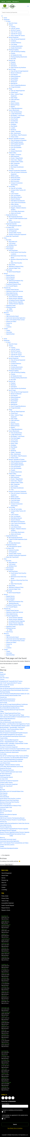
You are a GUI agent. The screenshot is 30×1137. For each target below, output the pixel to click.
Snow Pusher (14, 119)
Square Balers (14, 78)
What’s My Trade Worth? (12, 236)
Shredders (13, 124)
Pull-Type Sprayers (16, 145)
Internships (9, 332)
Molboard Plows (15, 105)
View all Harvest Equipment (18, 39)
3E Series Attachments (14, 222)
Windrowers (14, 81)
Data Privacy (9, 311)
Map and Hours (5, 919)
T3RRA (10, 309)
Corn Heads (14, 44)
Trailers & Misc (12, 152)
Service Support (10, 279)
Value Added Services (11, 293)
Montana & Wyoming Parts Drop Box (9, 802)
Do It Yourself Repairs (11, 286)
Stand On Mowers (15, 199)
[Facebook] (12, 1097)
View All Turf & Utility (16, 188)
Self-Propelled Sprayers (17, 142)
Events (8, 325)
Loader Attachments (16, 113)
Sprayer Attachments (16, 151)
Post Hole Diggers (15, 117)
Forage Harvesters (15, 87)
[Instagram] (9, 1097)
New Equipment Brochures (15, 216)
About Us (6, 312)
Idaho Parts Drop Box (16, 263)
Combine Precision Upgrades (16, 303)
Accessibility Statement (7, 903)
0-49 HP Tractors (15, 28)
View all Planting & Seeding (18, 51)
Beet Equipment (15, 156)
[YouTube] (6, 1097)
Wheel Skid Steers (15, 177)
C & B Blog (4, 889)
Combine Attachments (17, 46)
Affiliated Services (11, 307)
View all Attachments (16, 112)
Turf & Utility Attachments (17, 211)
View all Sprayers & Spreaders (18, 140)
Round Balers (14, 80)
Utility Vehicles (15, 204)
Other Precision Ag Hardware (18, 67)
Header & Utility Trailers (17, 161)
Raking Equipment (15, 76)
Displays (13, 62)
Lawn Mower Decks (16, 206)
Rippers (13, 106)
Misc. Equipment (15, 163)
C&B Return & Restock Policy (16, 266)
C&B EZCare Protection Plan (16, 280)
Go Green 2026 (10, 227)
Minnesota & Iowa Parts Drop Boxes (9, 800)
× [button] (1, 337)
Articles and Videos (11, 321)
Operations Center (11, 305)
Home (5, 18)
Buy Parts (8, 240)
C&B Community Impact (12, 316)
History (8, 314)
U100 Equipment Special (15, 225)
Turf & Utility (12, 186)
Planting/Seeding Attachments (19, 57)
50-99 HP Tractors (15, 30)
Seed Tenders (14, 165)
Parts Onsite (12, 264)
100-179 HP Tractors (16, 32)
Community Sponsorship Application (15, 318)
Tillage (10, 89)
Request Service (10, 275)
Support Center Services (12, 289)
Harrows (13, 101)
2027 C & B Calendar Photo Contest (15, 319)
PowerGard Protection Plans (13, 284)
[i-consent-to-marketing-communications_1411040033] (2, 1111)
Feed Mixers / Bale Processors (19, 135)
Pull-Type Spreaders (16, 147)
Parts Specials (10, 247)
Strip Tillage (14, 97)
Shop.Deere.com (13, 241)
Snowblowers (14, 121)
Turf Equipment (13, 231)
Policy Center (4, 896)
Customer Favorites (14, 229)
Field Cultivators (15, 99)
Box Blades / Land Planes (17, 115)
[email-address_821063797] (15, 1106)
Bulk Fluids (9, 270)
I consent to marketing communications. (12, 1110)
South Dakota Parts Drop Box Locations (10, 798)
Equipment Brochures (11, 215)
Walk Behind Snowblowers (18, 200)
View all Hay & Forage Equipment (19, 71)
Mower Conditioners (16, 73)
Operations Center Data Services (14, 291)
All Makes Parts (13, 245)
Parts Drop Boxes (13, 250)
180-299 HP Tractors (16, 33)
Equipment (6, 19)
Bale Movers (14, 83)
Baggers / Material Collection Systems (10, 764)
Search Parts (4, 875)
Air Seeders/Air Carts (16, 55)
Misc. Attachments (16, 133)
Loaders (13, 128)
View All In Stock (13, 23)
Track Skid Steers (15, 179)
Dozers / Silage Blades (17, 158)
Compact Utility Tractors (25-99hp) (20, 756)
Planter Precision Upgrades (16, 298)
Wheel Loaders (15, 176)
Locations (8, 327)
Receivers (13, 64)
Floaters (13, 149)
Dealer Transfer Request (7, 905)
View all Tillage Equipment (18, 90)
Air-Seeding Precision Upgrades (17, 300)
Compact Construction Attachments (9, 752)
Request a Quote (5, 910)
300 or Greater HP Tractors (18, 35)
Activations (14, 65)
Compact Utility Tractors (15, 232)
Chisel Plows (14, 92)
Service (6, 273)
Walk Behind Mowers (16, 197)
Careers (6, 328)
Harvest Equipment (13, 37)
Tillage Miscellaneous (16, 108)
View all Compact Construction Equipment (11, 748)
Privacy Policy (5, 898)
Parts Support (9, 248)
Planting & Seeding (13, 49)
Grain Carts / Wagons (16, 160)
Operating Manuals (14, 282)
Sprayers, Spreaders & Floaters (16, 138)
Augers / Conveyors (16, 154)
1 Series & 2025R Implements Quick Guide (11, 772)
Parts (5, 238)
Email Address (5, 1104)
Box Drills (13, 58)
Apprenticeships (10, 334)
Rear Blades (14, 126)
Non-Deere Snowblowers (17, 167)
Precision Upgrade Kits (12, 295)
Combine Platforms (16, 42)
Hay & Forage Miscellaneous (18, 85)
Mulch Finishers (15, 103)
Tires (12, 168)
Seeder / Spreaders (16, 131)
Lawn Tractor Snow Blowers (18, 202)
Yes (5, 1112)
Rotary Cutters (14, 137)
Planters (13, 53)
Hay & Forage (12, 69)
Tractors (11, 25)
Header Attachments (16, 48)
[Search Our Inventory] (14, 12)
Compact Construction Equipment (17, 170)
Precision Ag (12, 60)
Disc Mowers (14, 74)
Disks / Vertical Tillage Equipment (9, 715)
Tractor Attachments (14, 110)
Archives (2, 864)
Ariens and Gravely (16, 213)
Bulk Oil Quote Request (14, 272)
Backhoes (13, 129)
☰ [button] (28, 6)
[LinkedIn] (2, 1097)
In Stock (8, 21)
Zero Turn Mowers (15, 195)
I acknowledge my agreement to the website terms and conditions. (15, 1116)
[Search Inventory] (27, 12)
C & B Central (12, 243)
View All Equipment (6, 873)
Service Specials (10, 277)
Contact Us (9, 323)
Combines (13, 41)
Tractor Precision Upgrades (16, 296)
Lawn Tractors (14, 193)
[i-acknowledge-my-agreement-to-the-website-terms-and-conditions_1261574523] (2, 1118)
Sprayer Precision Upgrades (16, 302)
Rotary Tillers (14, 122)
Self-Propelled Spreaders (17, 144)
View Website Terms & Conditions (15, 1128)
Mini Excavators (15, 181)
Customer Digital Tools (14, 268)
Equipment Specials (11, 224)
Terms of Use (4, 900)
